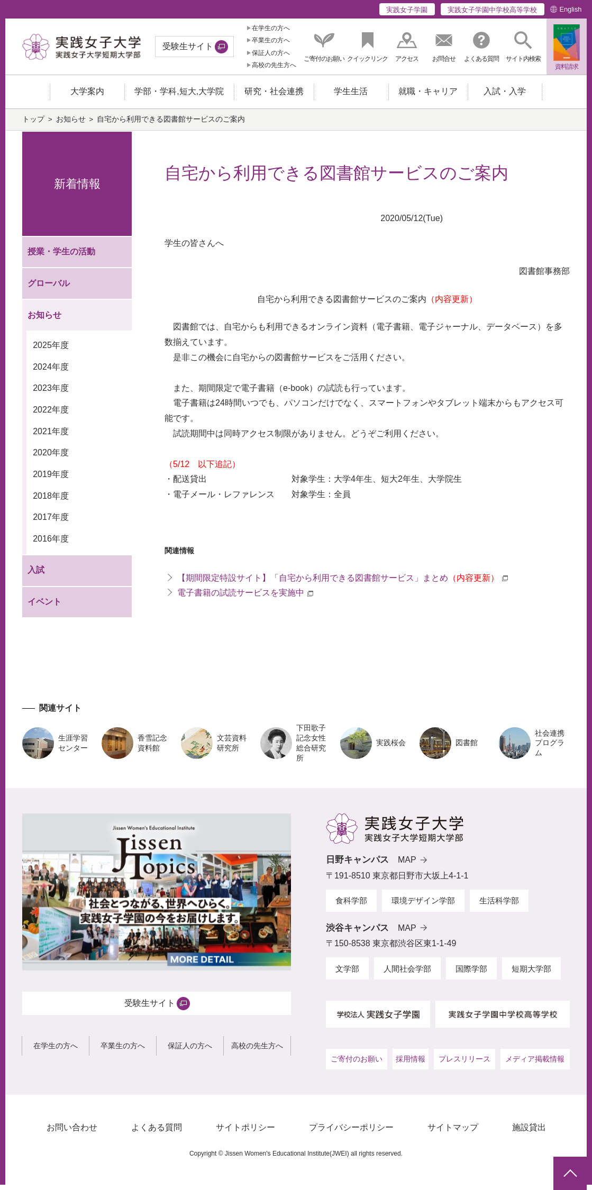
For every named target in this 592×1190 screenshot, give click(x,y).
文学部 (347, 973)
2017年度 (51, 522)
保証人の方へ (271, 53)
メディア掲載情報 (534, 1063)
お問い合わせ (72, 1132)
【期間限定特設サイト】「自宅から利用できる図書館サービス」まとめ (338, 582)
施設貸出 (529, 1132)
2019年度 (51, 479)
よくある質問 (156, 1132)
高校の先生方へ (274, 65)
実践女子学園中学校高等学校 (492, 10)
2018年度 (51, 501)
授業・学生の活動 (61, 256)
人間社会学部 (407, 973)
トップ (33, 124)
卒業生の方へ (271, 40)
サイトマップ (452, 1132)
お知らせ (71, 124)
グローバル (49, 288)
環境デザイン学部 (423, 905)
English (570, 9)
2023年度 (51, 393)
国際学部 (471, 973)
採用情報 (410, 1063)
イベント (44, 606)
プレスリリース (464, 1063)
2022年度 (51, 414)
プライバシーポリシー (351, 1132)
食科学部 (351, 905)
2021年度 (51, 436)
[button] (523, 47)
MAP (407, 865)
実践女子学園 (406, 10)
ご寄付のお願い (356, 1063)
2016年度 (51, 543)
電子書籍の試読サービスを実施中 (240, 597)
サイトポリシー (245, 1132)
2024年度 (51, 371)
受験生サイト (187, 46)
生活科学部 (499, 905)
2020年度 (51, 457)
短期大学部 (531, 973)
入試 (36, 575)
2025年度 (51, 350)
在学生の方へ (271, 28)
